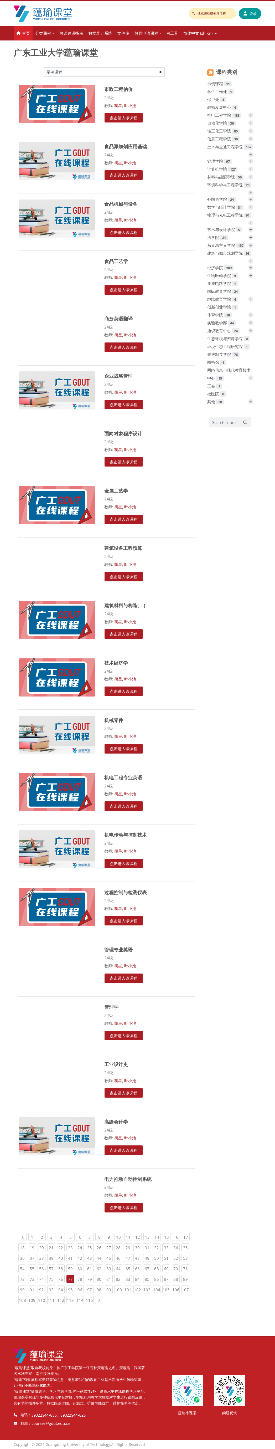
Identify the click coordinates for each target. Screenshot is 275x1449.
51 (167, 1257)
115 (90, 1299)
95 (71, 1289)
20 (42, 1246)
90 (23, 1289)
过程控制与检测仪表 (125, 892)
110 (42, 1299)
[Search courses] (224, 422)
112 (61, 1299)
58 (61, 1267)
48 (138, 1257)
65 (129, 1267)
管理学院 (219, 161)
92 (42, 1289)
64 (119, 1267)
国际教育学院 (223, 291)
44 (100, 1257)
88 (176, 1278)
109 (32, 1299)
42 (80, 1257)
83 (129, 1278)
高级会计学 (116, 1121)
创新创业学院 (222, 307)
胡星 (118, 105)
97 (90, 1289)
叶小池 (130, 105)
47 (129, 1257)
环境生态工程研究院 (228, 346)
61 (90, 1267)
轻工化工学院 (223, 131)
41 (71, 1257)
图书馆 (216, 362)
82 (119, 1278)
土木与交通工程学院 (230, 146)
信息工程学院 (223, 138)
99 (109, 1289)
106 (176, 1289)
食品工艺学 (116, 261)
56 (42, 1267)
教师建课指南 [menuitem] (71, 33)
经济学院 (220, 267)
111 (51, 1299)
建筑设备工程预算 (123, 548)
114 (80, 1299)
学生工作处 (220, 91)
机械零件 (113, 720)
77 (70, 1279)
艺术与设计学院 (224, 229)
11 (129, 1236)
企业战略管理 (118, 375)
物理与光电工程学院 (229, 215)
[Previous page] (23, 1237)
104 (157, 1289)
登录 (250, 13)
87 (167, 1278)
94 (61, 1289)
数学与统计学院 (225, 207)
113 (70, 1299)
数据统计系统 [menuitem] (100, 33)
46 (119, 1257)
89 (186, 1278)
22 (61, 1246)
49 (148, 1257)
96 (80, 1289)
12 (138, 1236)
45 (109, 1257)
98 (100, 1289)
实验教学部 (221, 322)
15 (167, 1236)
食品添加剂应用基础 (125, 146)
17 (186, 1236)
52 (176, 1257)
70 (176, 1267)
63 (109, 1267)
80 (100, 1278)
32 (157, 1246)
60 (80, 1267)
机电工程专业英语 (123, 777)
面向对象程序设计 (123, 433)
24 (80, 1246)
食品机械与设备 (120, 204)
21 (52, 1246)
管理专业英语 (118, 949)
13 (148, 1236)
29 (129, 1246)
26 (100, 1246)
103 (147, 1289)
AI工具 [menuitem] (172, 33)
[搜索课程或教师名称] (212, 13)
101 (128, 1289)
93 (52, 1289)
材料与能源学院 (225, 177)
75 (52, 1278)
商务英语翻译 (118, 318)
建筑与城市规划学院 (229, 253)
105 (166, 1289)
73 (33, 1278)
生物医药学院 (222, 275)
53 (186, 1257)
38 (42, 1257)
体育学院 (219, 315)
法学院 (217, 237)
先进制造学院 (223, 354)
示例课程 (219, 83)
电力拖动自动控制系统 (128, 1179)
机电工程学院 (224, 115)
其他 (215, 401)
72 (23, 1278)
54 (23, 1267)
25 (90, 1246)
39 (52, 1257)
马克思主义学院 (226, 245)
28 (119, 1246)
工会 (214, 385)
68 (157, 1267)
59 (71, 1267)
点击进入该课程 (123, 117)
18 (23, 1246)
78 (80, 1278)
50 (157, 1257)
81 (109, 1278)
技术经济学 (116, 662)
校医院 (216, 393)
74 (42, 1278)
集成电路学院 (222, 283)
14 (157, 1236)
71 (186, 1267)
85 (148, 1278)
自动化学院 (221, 123)
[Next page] (99, 1300)
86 (157, 1278)
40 (61, 1257)
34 (176, 1246)
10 (119, 1236)
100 (118, 1289)
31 (148, 1246)
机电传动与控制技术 (125, 834)
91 (33, 1289)
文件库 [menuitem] (123, 33)
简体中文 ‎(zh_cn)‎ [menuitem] (197, 33)
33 (167, 1246)
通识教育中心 (223, 330)
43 (90, 1257)
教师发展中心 (222, 107)
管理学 (111, 1006)
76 (61, 1278)
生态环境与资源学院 (228, 338)
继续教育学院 (222, 299)
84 (138, 1278)
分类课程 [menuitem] (43, 33)
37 (33, 1257)
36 (23, 1257)
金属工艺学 (116, 490)
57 (52, 1267)
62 (100, 1267)
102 (138, 1289)
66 (138, 1267)
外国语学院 (221, 199)
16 (177, 1236)
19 (33, 1246)
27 (109, 1246)
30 (138, 1246)
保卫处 (216, 99)
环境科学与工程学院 (229, 184)
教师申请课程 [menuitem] (146, 33)
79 (90, 1278)
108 (23, 1299)
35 (186, 1246)
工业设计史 (116, 1064)
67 (148, 1267)
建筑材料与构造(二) (124, 605)
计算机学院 (222, 169)
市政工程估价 (118, 89)
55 (33, 1267)
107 (185, 1289)
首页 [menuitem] (26, 33)
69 (167, 1267)
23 (71, 1246)
